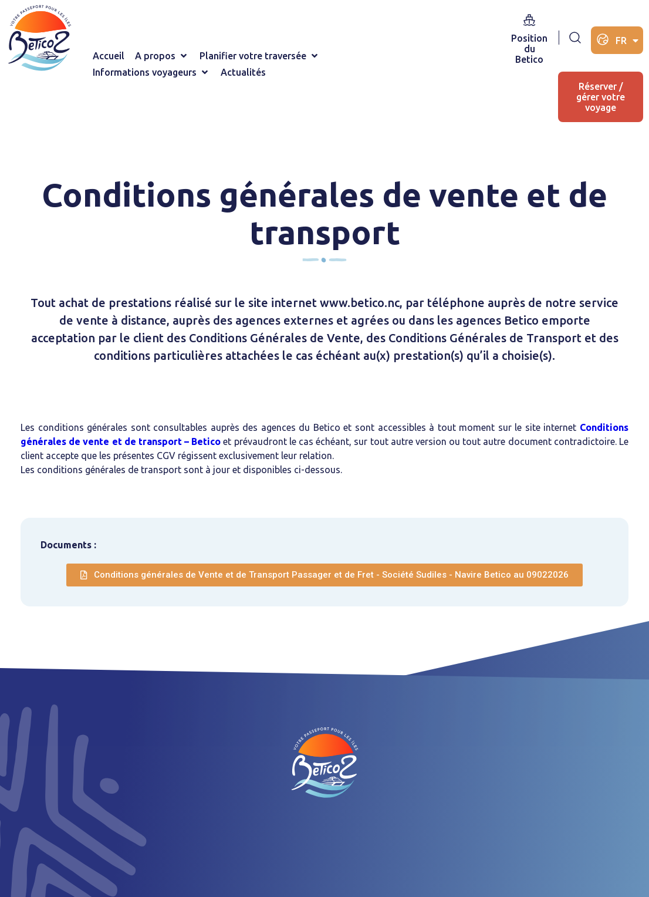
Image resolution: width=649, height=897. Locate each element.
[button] (162, 56)
